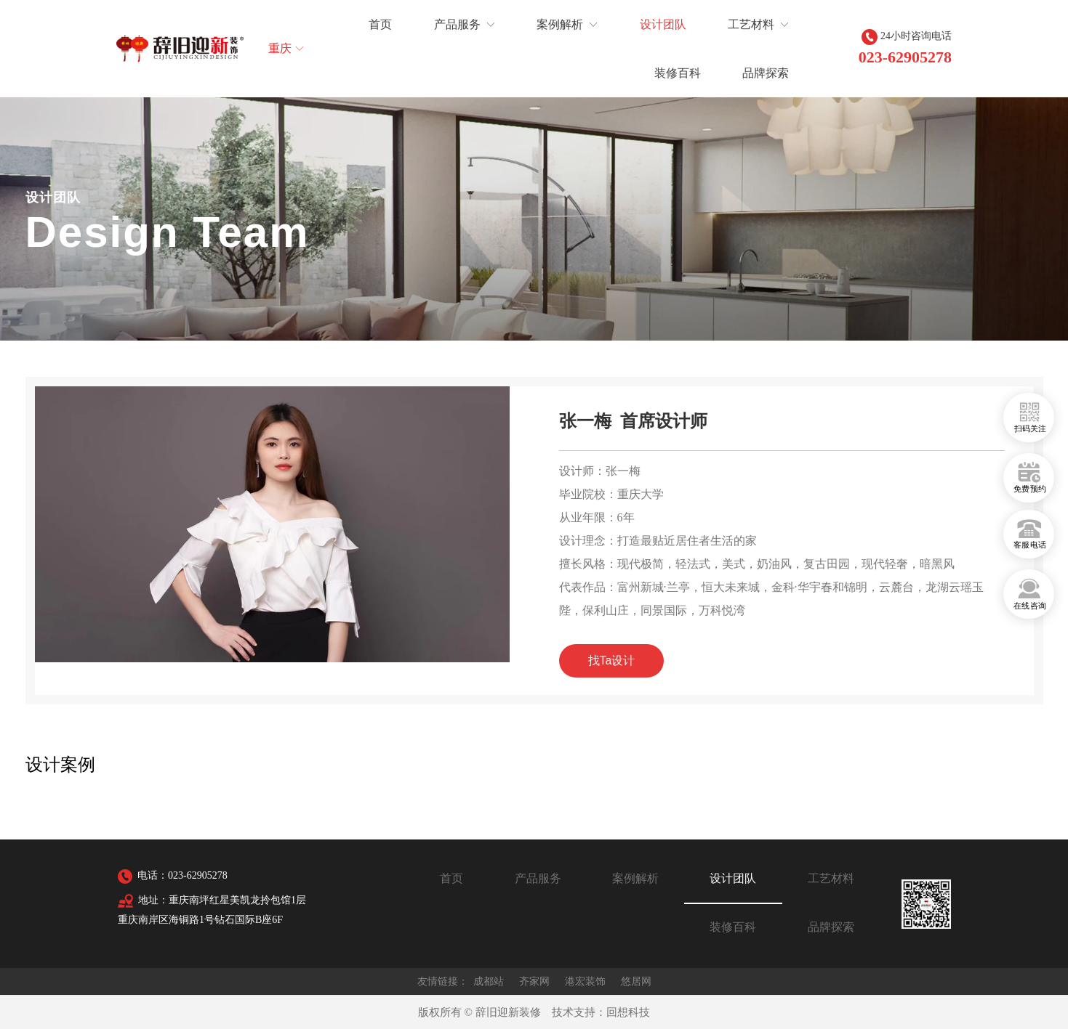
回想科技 (628, 1012)
